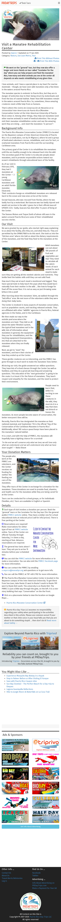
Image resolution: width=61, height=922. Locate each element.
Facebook (36, 873)
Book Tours (25, 2)
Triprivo (51, 633)
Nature (13, 56)
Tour (34, 56)
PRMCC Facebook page (48, 561)
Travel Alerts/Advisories (12, 878)
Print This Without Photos (47, 58)
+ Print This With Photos (46, 61)
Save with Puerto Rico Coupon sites (21, 681)
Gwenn (14, 53)
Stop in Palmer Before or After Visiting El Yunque (27, 678)
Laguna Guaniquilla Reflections (19, 689)
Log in (4, 881)
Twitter (35, 875)
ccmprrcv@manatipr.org (12, 570)
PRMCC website (14, 515)
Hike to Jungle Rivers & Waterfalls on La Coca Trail (27, 692)
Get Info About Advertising (31, 827)
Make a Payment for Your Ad (44, 888)
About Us (5, 875)
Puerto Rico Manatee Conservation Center (25, 603)
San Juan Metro (24, 56)
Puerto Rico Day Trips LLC (41, 917)
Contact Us (6, 873)
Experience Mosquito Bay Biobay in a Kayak (25, 676)
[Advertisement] (30, 709)
